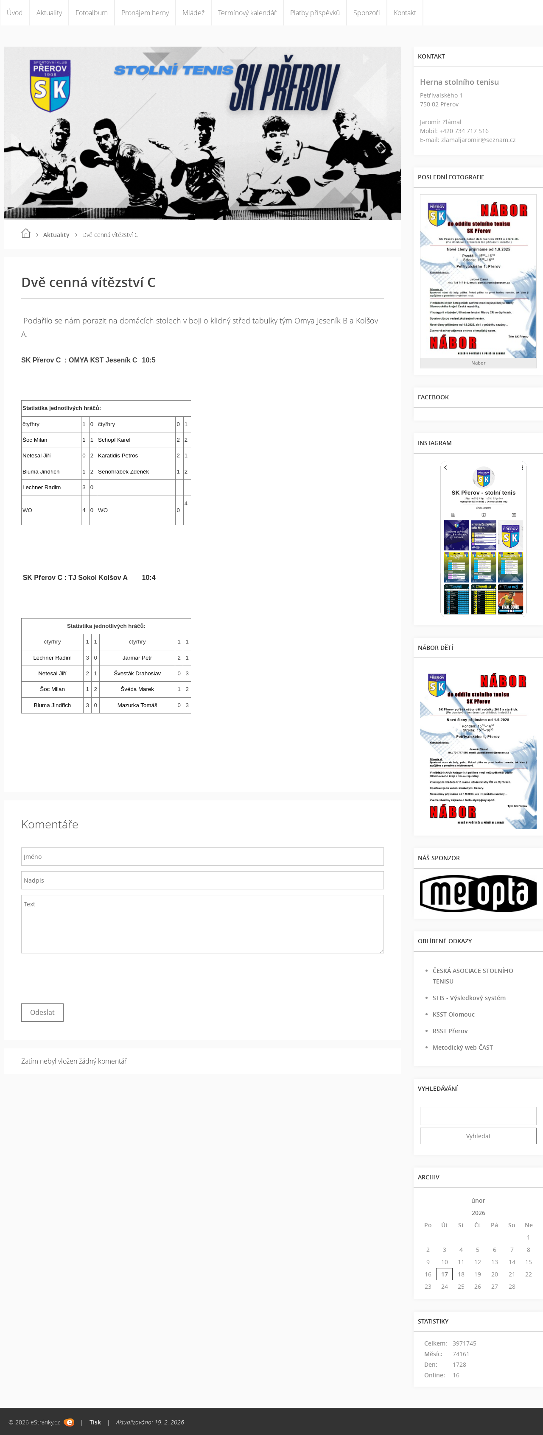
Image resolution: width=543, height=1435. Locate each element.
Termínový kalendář (247, 12)
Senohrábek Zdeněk (123, 471)
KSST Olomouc (454, 1014)
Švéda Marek (137, 689)
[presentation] (85, 976)
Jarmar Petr (137, 658)
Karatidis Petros (118, 455)
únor (478, 1200)
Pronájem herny (145, 12)
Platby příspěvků (315, 12)
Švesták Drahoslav (137, 673)
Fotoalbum (92, 12)
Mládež (193, 12)
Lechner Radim (41, 487)
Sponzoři (366, 12)
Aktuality (49, 12)
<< (428, 1200)
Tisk (95, 1422)
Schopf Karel (114, 440)
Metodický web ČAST (463, 1047)
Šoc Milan (35, 440)
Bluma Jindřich (40, 471)
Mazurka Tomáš (137, 705)
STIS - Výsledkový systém (469, 998)
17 (444, 1274)
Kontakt (405, 12)
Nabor (478, 362)
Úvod (15, 12)
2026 (478, 1213)
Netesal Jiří (36, 455)
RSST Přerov (450, 1031)
